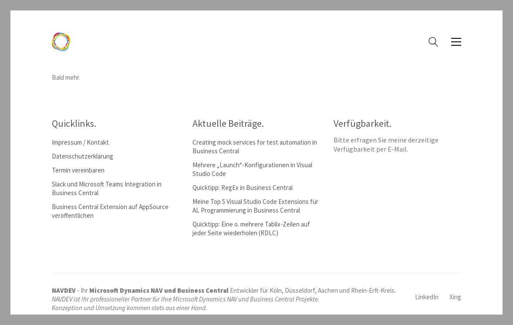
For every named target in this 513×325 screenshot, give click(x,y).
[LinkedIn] (427, 297)
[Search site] (433, 43)
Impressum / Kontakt (80, 142)
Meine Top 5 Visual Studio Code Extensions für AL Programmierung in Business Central (255, 205)
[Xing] (455, 297)
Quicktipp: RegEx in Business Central (242, 187)
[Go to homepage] (61, 41)
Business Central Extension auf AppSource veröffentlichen (110, 211)
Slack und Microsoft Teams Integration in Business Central (107, 188)
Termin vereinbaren (78, 170)
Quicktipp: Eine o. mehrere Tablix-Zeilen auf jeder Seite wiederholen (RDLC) (251, 228)
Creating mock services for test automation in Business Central (254, 146)
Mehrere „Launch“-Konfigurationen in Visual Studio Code (252, 169)
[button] (456, 42)
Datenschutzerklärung (82, 156)
